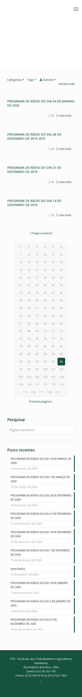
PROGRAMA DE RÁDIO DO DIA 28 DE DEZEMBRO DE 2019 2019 (34, 136)
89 (53, 354)
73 (20, 339)
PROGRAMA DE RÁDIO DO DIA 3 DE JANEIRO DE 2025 (40, 603)
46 (45, 300)
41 (53, 293)
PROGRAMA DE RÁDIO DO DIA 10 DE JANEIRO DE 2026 (39, 585)
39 (36, 293)
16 (45, 262)
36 (61, 285)
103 (21, 377)
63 (36, 323)
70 (45, 331)
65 (53, 323)
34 (45, 285)
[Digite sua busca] (41, 429)
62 (28, 323)
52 (45, 308)
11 (53, 254)
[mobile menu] (76, 8)
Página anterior (41, 233)
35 (53, 285)
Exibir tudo (66, 84)
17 (53, 262)
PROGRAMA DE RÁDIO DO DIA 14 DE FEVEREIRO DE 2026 (41, 534)
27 (36, 277)
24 (61, 270)
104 (29, 377)
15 (36, 262)
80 (28, 346)
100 (45, 369)
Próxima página (41, 401)
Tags (32, 80)
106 (45, 377)
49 (20, 308)
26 (28, 277)
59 (53, 316)
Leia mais (65, 115)
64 (45, 323)
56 (28, 316)
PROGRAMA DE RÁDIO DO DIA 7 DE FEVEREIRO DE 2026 (40, 552)
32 (28, 285)
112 (45, 384)
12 (61, 254)
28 (45, 277)
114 (61, 384)
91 (20, 361)
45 (36, 300)
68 (28, 331)
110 (29, 384)
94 (45, 361)
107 (53, 377)
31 (20, 285)
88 (45, 354)
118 (49, 392)
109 (21, 384)
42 (61, 293)
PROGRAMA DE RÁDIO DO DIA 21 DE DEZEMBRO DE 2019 (34, 169)
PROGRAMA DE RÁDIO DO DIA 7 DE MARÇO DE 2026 (40, 479)
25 (20, 277)
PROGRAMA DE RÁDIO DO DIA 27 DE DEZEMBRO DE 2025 (33, 622)
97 (20, 369)
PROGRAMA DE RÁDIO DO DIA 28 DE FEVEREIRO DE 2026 (41, 497)
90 (61, 354)
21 (36, 270)
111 (37, 384)
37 (20, 293)
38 (28, 293)
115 (25, 392)
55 (20, 316)
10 (45, 254)
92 (28, 361)
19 (20, 270)
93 (36, 361)
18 (61, 262)
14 (28, 262)
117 (41, 392)
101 (53, 369)
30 (61, 277)
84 (61, 346)
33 (36, 285)
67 (20, 331)
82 (45, 346)
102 (61, 369)
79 (20, 346)
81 (36, 346)
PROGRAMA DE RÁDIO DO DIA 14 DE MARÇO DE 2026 (41, 461)
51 (36, 308)
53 (53, 308)
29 (53, 277)
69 (36, 331)
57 (36, 316)
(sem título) (17, 569)
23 (53, 270)
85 (20, 354)
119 (57, 392)
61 (20, 323)
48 (61, 300)
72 (61, 331)
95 (53, 361)
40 (45, 293)
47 (53, 300)
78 (61, 339)
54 (61, 308)
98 (28, 369)
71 (53, 331)
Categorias (15, 80)
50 (28, 308)
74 (28, 339)
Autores (47, 80)
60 (61, 316)
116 (33, 392)
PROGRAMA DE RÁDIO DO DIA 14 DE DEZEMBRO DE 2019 (34, 203)
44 (28, 300)
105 (37, 377)
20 (28, 270)
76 (45, 339)
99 (36, 369)
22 (45, 270)
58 (45, 316)
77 (53, 339)
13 (20, 262)
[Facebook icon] (41, 681)
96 (61, 361)
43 (20, 300)
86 (28, 354)
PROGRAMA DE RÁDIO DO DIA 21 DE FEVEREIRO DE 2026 (41, 516)
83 (53, 346)
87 (36, 354)
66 (61, 323)
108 (61, 377)
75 (36, 339)
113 (53, 384)
